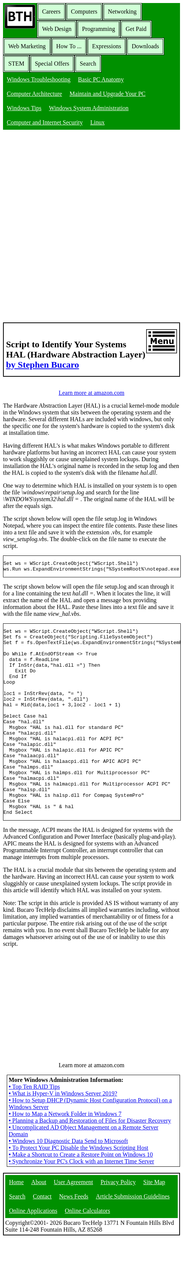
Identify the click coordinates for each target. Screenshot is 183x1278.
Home (16, 1221)
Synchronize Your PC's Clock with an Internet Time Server (81, 1201)
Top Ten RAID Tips (34, 1126)
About (38, 1221)
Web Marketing (27, 46)
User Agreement (73, 1221)
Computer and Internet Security (45, 122)
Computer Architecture (34, 94)
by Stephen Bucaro (42, 365)
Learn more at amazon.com (91, 393)
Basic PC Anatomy (101, 79)
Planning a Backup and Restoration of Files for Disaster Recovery (90, 1160)
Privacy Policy (118, 1221)
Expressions (106, 46)
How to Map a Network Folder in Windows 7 (65, 1153)
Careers (51, 11)
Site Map (154, 1221)
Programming (98, 29)
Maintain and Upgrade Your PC (107, 94)
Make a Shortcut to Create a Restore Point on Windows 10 (81, 1194)
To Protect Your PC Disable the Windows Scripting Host (78, 1187)
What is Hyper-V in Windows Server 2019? (63, 1133)
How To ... (69, 46)
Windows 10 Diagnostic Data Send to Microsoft (68, 1180)
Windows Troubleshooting (39, 79)
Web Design (56, 29)
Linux (97, 122)
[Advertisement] (91, 227)
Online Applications (33, 1250)
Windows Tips (24, 108)
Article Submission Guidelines (132, 1236)
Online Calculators (87, 1250)
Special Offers (52, 63)
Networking (122, 11)
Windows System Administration (89, 108)
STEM (16, 63)
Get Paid (136, 29)
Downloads (145, 46)
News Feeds (73, 1236)
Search (88, 63)
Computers (84, 11)
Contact (42, 1236)
